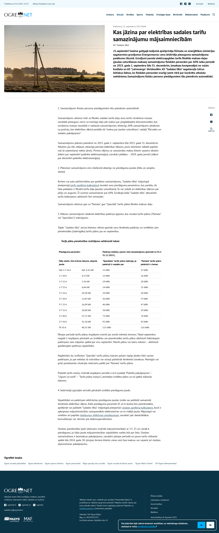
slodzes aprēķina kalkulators (137, 407)
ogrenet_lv (24, 505)
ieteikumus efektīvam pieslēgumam (99, 415)
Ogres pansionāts (73, 463)
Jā (201, 525)
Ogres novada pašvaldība (15, 463)
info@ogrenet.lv (86, 508)
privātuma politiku (147, 526)
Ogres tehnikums (35, 463)
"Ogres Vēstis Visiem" (144, 463)
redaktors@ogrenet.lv (13, 510)
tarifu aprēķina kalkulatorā (84, 185)
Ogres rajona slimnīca (54, 463)
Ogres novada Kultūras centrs (120, 463)
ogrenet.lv (10, 505)
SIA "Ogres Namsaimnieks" (166, 463)
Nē (210, 525)
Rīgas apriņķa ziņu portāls (94, 463)
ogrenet (38, 505)
